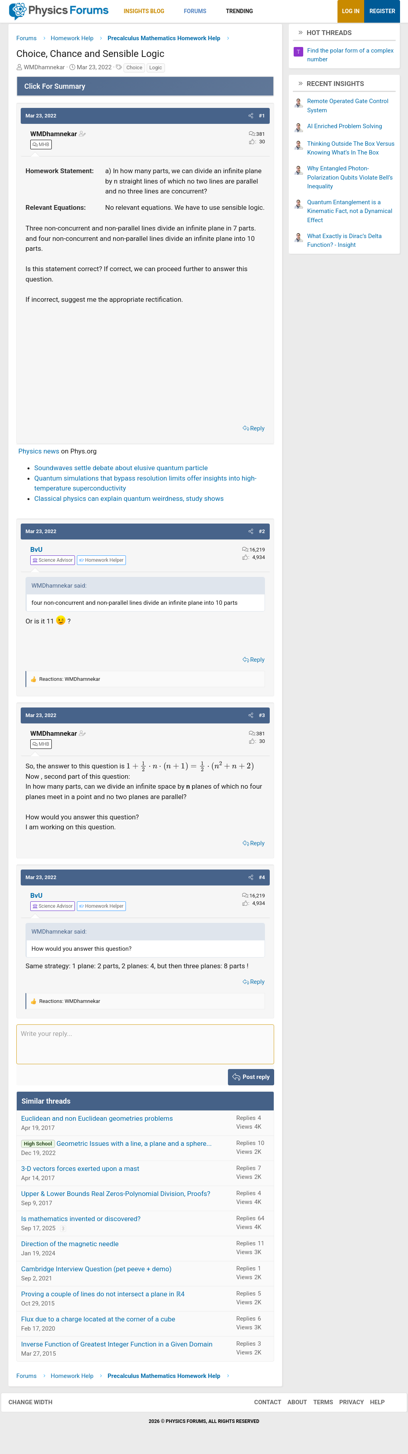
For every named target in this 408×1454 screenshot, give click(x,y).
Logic (155, 70)
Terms (316, 1405)
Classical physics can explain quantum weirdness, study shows (129, 501)
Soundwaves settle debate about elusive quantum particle (121, 471)
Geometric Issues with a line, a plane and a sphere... (134, 1146)
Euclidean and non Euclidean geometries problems (97, 1121)
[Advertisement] (145, 364)
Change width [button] (37, 1405)
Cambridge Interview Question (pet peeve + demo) (96, 1271)
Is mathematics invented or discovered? (81, 1221)
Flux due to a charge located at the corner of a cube (98, 1321)
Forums (195, 11)
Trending (239, 11)
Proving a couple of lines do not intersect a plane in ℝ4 (102, 1296)
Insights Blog (144, 11)
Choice (134, 70)
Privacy (344, 1405)
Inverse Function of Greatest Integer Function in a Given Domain (116, 1346)
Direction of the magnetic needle (70, 1246)
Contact (260, 1405)
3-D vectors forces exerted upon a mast (80, 1171)
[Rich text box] (145, 1047)
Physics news (38, 454)
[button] (171, 11)
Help (370, 1405)
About (290, 1405)
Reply (257, 431)
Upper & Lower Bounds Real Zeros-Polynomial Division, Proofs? (115, 1196)
